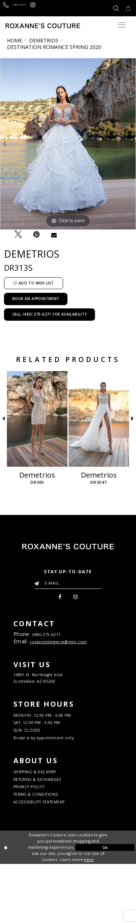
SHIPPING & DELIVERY (44, 816)
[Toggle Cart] (126, 8)
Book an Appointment (35, 298)
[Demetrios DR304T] (99, 419)
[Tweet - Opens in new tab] (18, 234)
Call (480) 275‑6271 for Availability (49, 314)
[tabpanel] (68, 143)
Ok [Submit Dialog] (105, 906)
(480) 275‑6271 (54, 638)
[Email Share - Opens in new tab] (53, 234)
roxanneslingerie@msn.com (67, 647)
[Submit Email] (38, 581)
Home (14, 40)
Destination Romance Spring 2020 (54, 47)
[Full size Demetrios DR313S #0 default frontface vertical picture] (68, 143)
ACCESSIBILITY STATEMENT (51, 859)
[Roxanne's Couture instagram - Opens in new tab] (56, 8)
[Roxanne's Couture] (43, 26)
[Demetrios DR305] (37, 419)
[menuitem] (57, 598)
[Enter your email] (68, 583)
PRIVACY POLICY (36, 838)
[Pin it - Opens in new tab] (36, 234)
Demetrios (43, 40)
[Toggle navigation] (121, 25)
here (89, 918)
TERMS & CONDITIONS (45, 848)
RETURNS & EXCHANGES (47, 827)
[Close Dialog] (31, 906)
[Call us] (26, 8)
